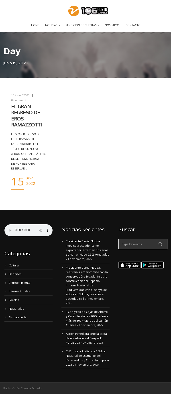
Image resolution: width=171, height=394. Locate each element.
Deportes (15, 274)
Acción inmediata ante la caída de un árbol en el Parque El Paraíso (86, 338)
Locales (14, 300)
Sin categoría (17, 317)
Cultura (14, 265)
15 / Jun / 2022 (20, 95)
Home (35, 25)
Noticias (51, 25)
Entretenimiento (20, 283)
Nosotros (112, 25)
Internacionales (19, 291)
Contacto (133, 25)
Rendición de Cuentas (81, 25)
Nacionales (16, 309)
